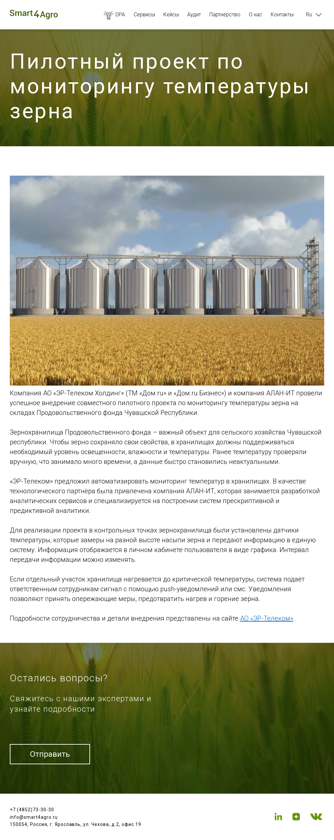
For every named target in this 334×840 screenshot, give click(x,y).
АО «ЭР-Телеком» (266, 618)
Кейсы (171, 14)
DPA (114, 14)
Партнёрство (224, 14)
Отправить (50, 754)
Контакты (282, 14)
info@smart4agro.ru (34, 817)
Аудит (194, 14)
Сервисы (144, 14)
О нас (255, 14)
